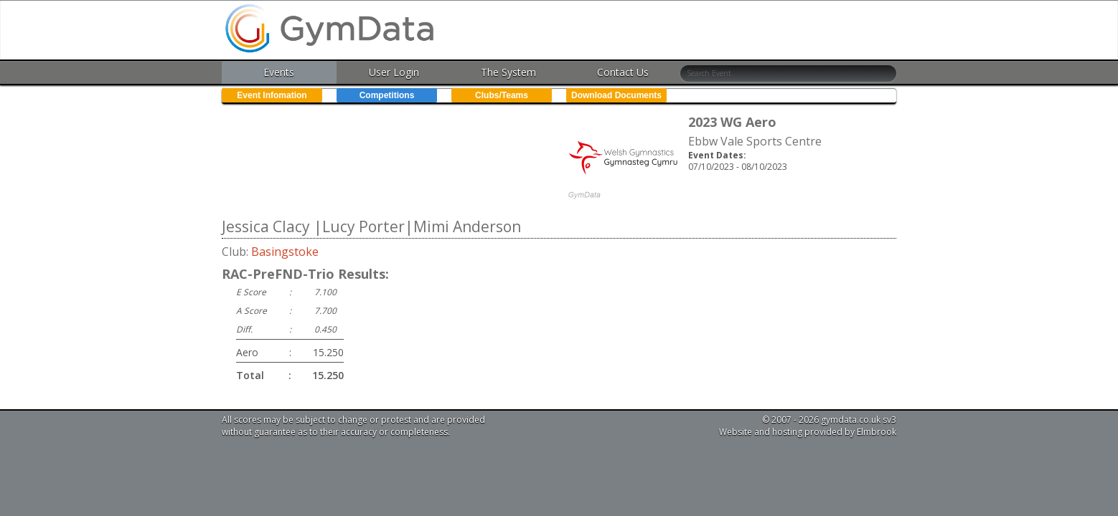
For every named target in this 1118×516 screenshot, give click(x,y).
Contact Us (623, 72)
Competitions (387, 95)
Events (278, 72)
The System (508, 72)
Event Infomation (271, 95)
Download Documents (616, 95)
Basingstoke (285, 251)
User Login (394, 72)
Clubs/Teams (501, 95)
